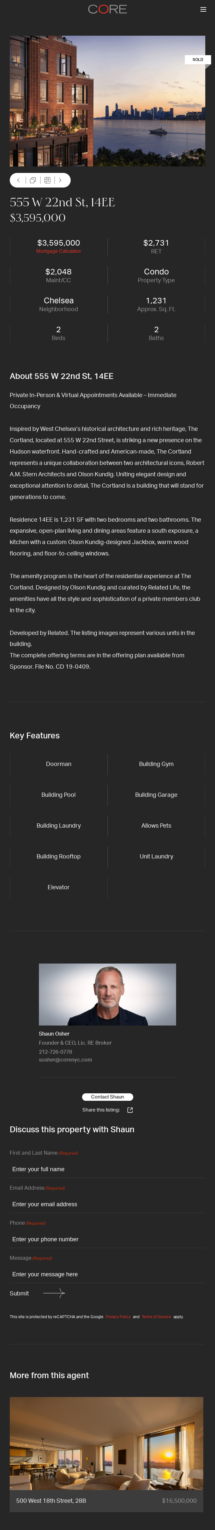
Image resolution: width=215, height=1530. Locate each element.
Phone (27, 1224)
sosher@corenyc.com (65, 1059)
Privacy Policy (118, 1317)
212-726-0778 (55, 1052)
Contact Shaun (107, 1097)
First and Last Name (44, 1153)
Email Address (37, 1189)
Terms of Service (156, 1317)
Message (31, 1259)
